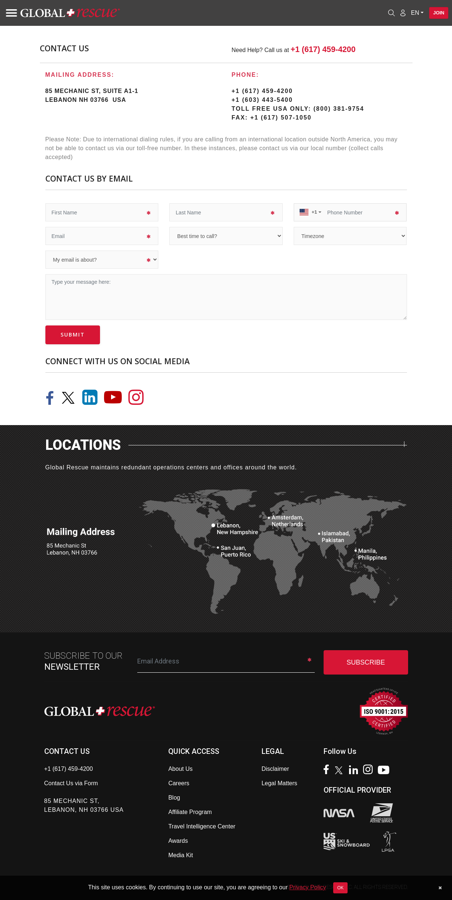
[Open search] (386, 13)
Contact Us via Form (71, 783)
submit (73, 334)
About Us (180, 769)
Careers (178, 783)
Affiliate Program (190, 812)
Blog (174, 797)
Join (436, 13)
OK (340, 887)
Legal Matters (279, 783)
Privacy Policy (307, 887)
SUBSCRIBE (365, 662)
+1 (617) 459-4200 (323, 49)
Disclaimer (275, 769)
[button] (310, 212)
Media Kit (180, 855)
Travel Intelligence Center (201, 826)
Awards (178, 841)
